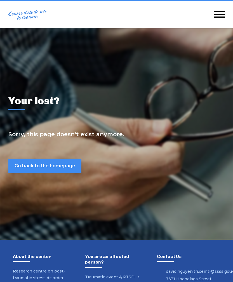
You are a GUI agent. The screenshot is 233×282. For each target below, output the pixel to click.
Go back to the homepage (45, 165)
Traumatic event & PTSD (113, 276)
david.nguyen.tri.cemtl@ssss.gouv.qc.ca (193, 271)
